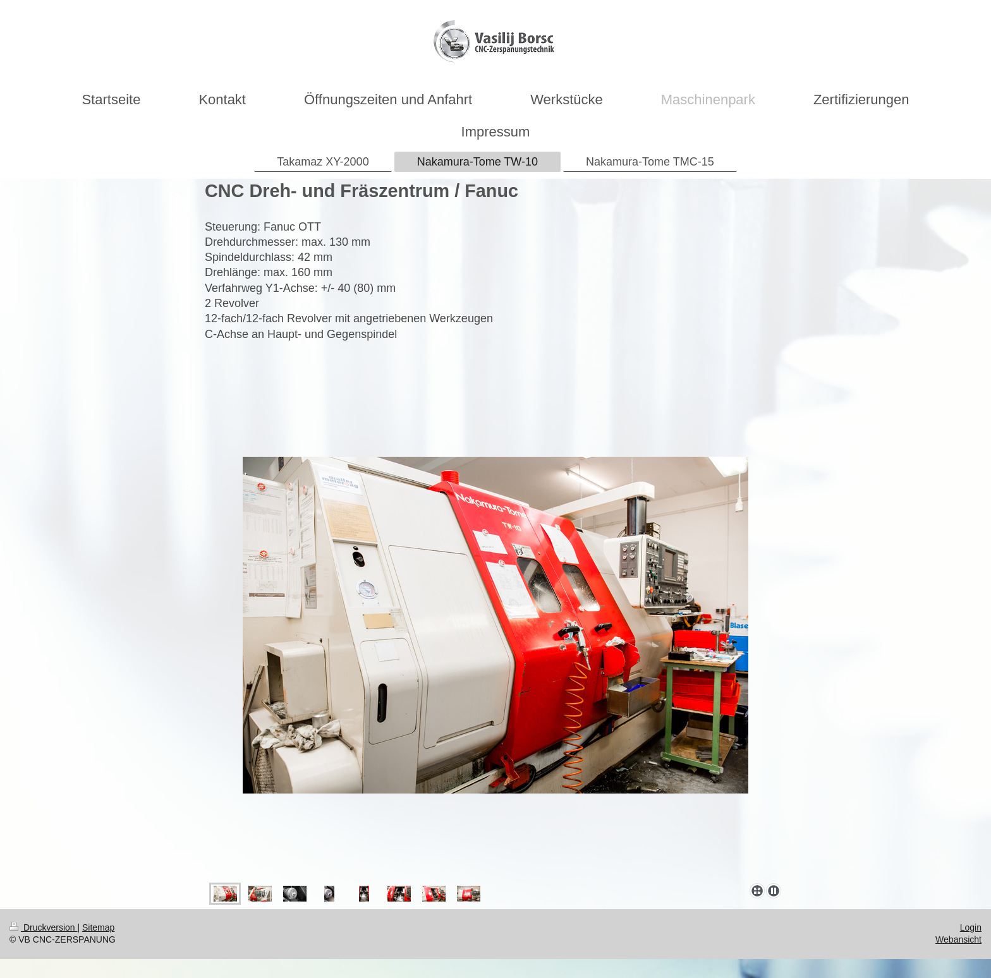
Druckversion (43, 927)
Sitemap (98, 927)
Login (971, 927)
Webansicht (958, 939)
